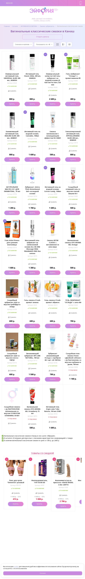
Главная (7, 26)
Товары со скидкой (42, 453)
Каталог (15, 26)
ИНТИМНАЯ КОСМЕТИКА (29, 26)
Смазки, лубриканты (47, 26)
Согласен (43, 573)
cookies (16, 566)
